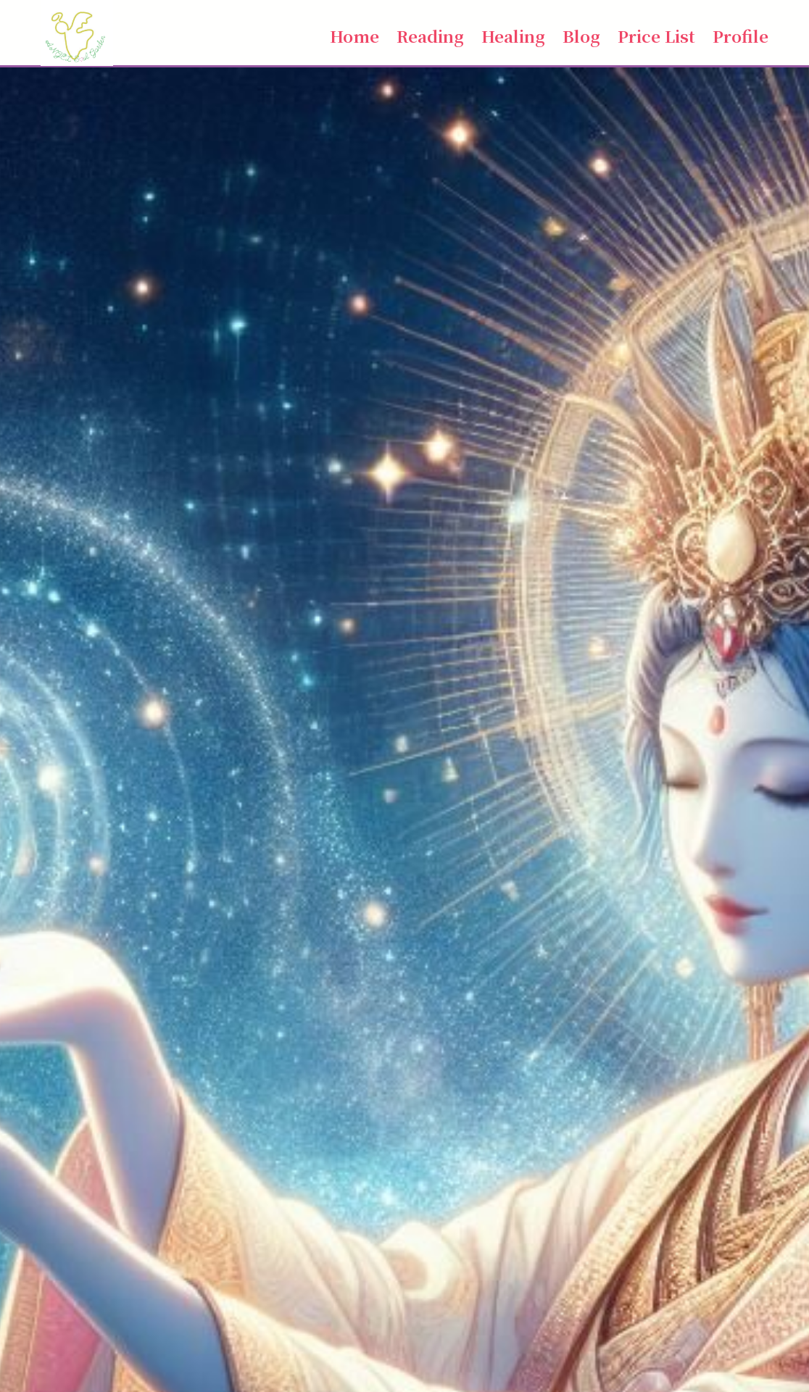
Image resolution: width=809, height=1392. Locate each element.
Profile (740, 35)
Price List (656, 35)
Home (354, 35)
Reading (430, 35)
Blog (581, 35)
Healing (513, 35)
